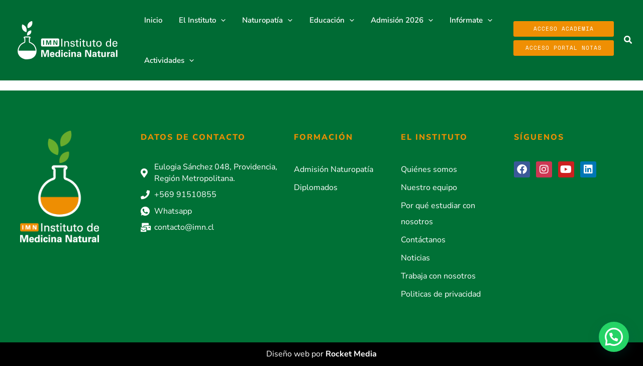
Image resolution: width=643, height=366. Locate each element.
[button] (628, 40)
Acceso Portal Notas (563, 48)
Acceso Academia (563, 29)
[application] (218, 20)
